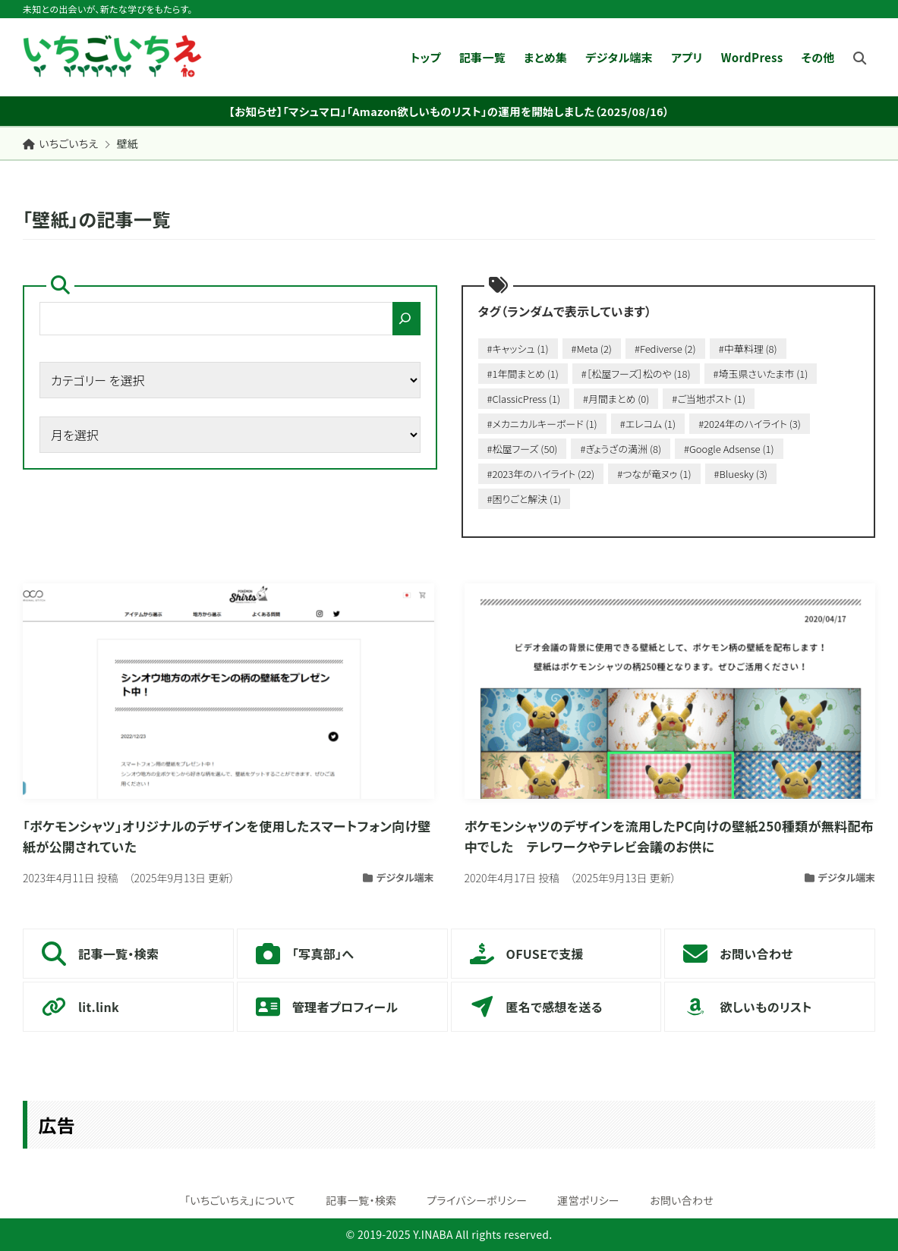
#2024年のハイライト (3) (749, 423)
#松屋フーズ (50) (522, 449)
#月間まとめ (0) (616, 398)
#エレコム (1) (648, 423)
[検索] (406, 318)
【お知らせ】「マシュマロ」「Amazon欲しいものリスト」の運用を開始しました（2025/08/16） (448, 111)
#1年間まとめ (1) (523, 373)
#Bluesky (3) (740, 474)
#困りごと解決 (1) (524, 499)
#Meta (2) (592, 348)
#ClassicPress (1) (523, 398)
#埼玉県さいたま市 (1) (761, 373)
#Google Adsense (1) (729, 449)
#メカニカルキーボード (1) (542, 423)
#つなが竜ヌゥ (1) (654, 474)
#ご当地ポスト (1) (708, 398)
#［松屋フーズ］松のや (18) (636, 373)
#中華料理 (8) (748, 348)
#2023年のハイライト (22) (541, 474)
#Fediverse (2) (665, 348)
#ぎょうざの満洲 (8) (620, 449)
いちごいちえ (60, 143)
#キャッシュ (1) (518, 348)
